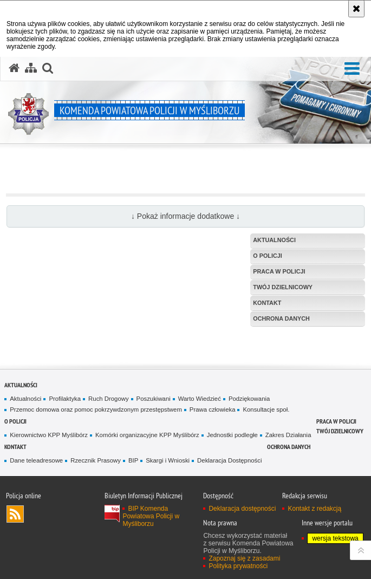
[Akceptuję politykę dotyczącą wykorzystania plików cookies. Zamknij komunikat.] (356, 8)
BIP (133, 460)
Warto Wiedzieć (199, 398)
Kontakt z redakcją (314, 508)
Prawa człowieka (213, 409)
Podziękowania (249, 398)
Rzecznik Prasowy (95, 460)
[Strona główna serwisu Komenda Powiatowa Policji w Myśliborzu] (14, 68)
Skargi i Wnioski (168, 460)
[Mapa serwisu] (31, 68)
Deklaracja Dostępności (229, 460)
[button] (352, 69)
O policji (15, 421)
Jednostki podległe (232, 435)
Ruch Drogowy (108, 398)
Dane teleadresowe (36, 460)
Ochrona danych (288, 447)
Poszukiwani (153, 398)
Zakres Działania (288, 435)
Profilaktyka (65, 398)
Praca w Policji (336, 421)
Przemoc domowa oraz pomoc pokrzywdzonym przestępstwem (96, 409)
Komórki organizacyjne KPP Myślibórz (147, 435)
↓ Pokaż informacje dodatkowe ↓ (185, 216)
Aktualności (20, 385)
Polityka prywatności (238, 566)
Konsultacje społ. (266, 409)
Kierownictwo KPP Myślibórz (49, 435)
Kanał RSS (15, 514)
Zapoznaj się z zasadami (244, 558)
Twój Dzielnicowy (339, 431)
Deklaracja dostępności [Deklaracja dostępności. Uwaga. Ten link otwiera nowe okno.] (242, 508)
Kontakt (15, 447)
